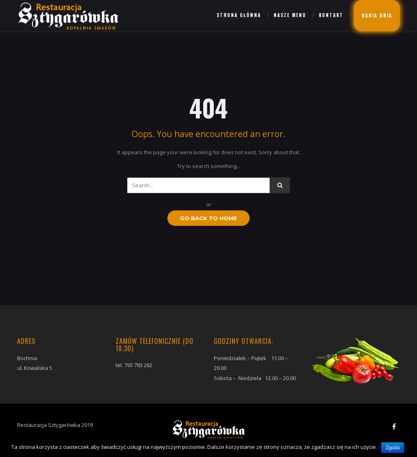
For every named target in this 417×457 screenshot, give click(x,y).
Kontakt (331, 15)
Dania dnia (377, 15)
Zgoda (392, 447)
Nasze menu (290, 15)
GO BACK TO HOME (208, 218)
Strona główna (239, 15)
